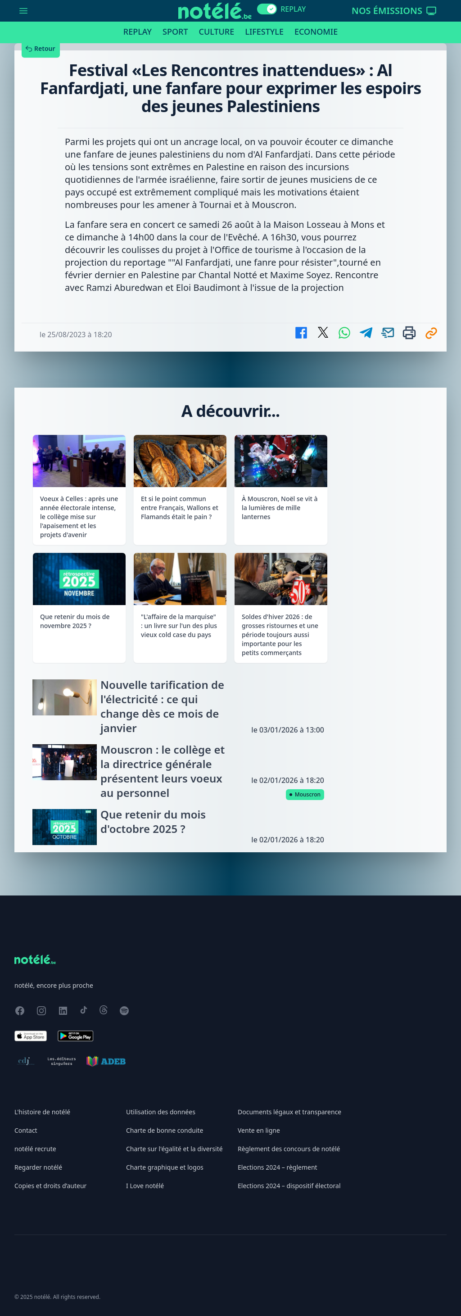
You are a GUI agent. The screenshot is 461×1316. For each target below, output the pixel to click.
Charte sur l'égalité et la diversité (174, 1148)
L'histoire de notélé (42, 1112)
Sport (175, 31)
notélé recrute (35, 1148)
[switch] (267, 9)
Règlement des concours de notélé (289, 1148)
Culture (217, 31)
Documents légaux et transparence (289, 1112)
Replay (137, 31)
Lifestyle (264, 31)
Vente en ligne (259, 1130)
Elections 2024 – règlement (277, 1167)
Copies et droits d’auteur (50, 1185)
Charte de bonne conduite (164, 1130)
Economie (316, 31)
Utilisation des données (160, 1112)
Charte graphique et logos (164, 1167)
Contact (25, 1130)
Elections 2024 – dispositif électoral (289, 1185)
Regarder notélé (38, 1167)
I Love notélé (145, 1185)
